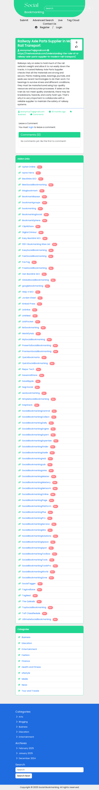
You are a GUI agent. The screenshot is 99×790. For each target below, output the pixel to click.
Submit (24, 20)
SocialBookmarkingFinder (36, 446)
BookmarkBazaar (32, 196)
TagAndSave (30, 589)
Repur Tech (29, 369)
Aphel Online (30, 166)
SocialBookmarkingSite (35, 530)
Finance (24, 661)
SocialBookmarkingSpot (36, 547)
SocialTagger (30, 583)
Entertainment (27, 649)
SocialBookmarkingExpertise (38, 440)
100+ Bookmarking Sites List (37, 244)
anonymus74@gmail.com (32, 111)
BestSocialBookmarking (35, 184)
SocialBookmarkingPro (35, 518)
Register (45, 27)
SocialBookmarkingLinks (36, 470)
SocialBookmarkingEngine (37, 428)
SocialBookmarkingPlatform (38, 506)
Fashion (24, 655)
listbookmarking (32, 327)
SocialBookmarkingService (37, 524)
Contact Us (49, 23)
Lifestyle (24, 672)
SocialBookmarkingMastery (37, 482)
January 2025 (26, 753)
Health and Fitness (29, 667)
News (22, 684)
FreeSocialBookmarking (35, 268)
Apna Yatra (29, 172)
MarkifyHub (29, 333)
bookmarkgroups (32, 202)
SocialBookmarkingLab (35, 464)
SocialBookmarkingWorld (36, 571)
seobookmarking (32, 393)
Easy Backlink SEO (32, 238)
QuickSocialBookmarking (36, 363)
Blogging (23, 721)
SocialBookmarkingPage (36, 500)
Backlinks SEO (30, 178)
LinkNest (27, 315)
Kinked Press (30, 303)
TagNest (28, 595)
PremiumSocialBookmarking (38, 351)
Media (23, 678)
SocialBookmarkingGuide (36, 452)
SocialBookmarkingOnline (36, 494)
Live (60, 20)
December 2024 (27, 758)
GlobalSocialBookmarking (37, 280)
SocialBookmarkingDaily (36, 422)
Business (22, 114)
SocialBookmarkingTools (36, 559)
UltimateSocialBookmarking (38, 619)
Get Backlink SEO (32, 274)
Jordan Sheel (30, 297)
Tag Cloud (73, 20)
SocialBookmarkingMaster (37, 476)
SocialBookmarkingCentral (37, 411)
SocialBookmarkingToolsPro (38, 565)
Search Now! (23, 775)
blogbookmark (31, 190)
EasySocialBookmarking (35, 250)
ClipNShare (29, 226)
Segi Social (29, 387)
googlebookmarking (34, 286)
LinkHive (27, 309)
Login (59, 27)
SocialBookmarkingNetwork (38, 488)
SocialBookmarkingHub (35, 458)
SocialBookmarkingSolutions (38, 536)
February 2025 (26, 748)
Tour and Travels (28, 690)
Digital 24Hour (30, 232)
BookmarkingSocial (33, 214)
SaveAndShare (31, 375)
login (31, 127)
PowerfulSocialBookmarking (38, 345)
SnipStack (28, 405)
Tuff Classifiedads (32, 613)
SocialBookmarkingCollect (37, 416)
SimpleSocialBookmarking (37, 399)
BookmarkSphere (32, 220)
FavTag (27, 262)
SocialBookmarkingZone (36, 577)
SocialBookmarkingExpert (37, 434)
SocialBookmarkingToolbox (37, 553)
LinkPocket (29, 321)
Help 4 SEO (29, 291)
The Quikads (30, 601)
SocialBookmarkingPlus (35, 512)
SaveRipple (29, 381)
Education (25, 643)
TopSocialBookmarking (35, 607)
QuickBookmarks (32, 357)
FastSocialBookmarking (35, 256)
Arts (21, 716)
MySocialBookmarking (35, 339)
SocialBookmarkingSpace (36, 542)
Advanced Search (43, 20)
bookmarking (30, 208)
